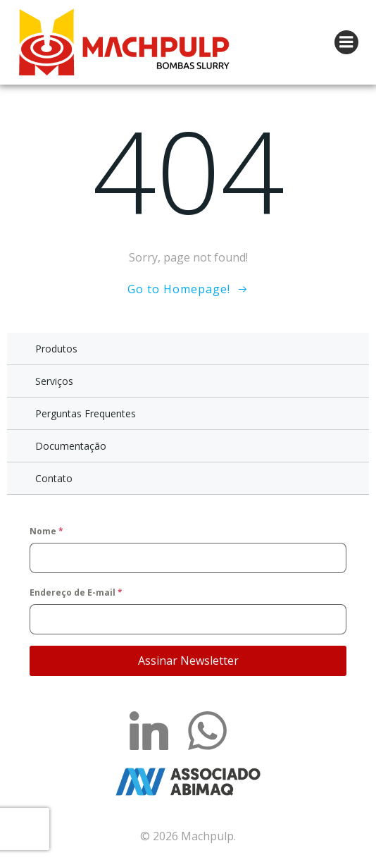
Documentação (70, 446)
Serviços (54, 381)
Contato (54, 478)
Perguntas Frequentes (85, 413)
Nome (46, 531)
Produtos (56, 348)
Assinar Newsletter (188, 660)
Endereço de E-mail (76, 592)
